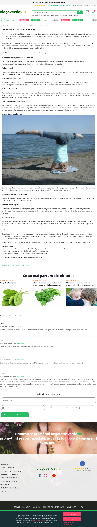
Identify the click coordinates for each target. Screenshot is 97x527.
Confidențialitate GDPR (53, 508)
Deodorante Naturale (41, 15)
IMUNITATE (35, 20)
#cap (12, 265)
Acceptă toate (72, 514)
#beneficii (5, 265)
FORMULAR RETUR (7, 468)
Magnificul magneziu (9, 283)
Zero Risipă (65, 20)
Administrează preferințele (68, 524)
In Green (52, 15)
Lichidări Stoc (77, 20)
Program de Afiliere (9, 482)
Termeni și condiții (22, 508)
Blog (94, 20)
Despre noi (87, 5)
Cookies (36, 508)
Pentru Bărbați (54, 20)
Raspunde (19, 327)
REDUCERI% (24, 20)
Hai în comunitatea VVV (10, 478)
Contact (94, 5)
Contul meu (77, 5)
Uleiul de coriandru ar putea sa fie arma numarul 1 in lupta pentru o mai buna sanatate (47, 284)
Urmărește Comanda (9, 475)
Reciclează (4, 485)
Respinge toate (72, 519)
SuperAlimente (60, 15)
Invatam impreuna (6, 280)
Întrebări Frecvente (9, 488)
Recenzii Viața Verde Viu (10, 472)
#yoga (18, 265)
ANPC (81, 508)
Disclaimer (71, 508)
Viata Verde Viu (4, 26)
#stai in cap (26, 265)
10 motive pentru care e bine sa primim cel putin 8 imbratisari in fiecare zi (79, 284)
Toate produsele (8, 20)
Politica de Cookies (39, 521)
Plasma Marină (72, 15)
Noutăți (44, 20)
